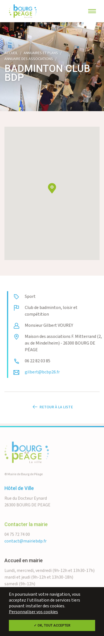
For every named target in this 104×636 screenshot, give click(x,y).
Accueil (11, 53)
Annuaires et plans (41, 53)
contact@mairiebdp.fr (25, 552)
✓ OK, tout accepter (52, 625)
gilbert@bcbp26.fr (52, 372)
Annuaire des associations (28, 58)
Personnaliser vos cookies (33, 612)
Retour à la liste (52, 417)
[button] (52, 189)
